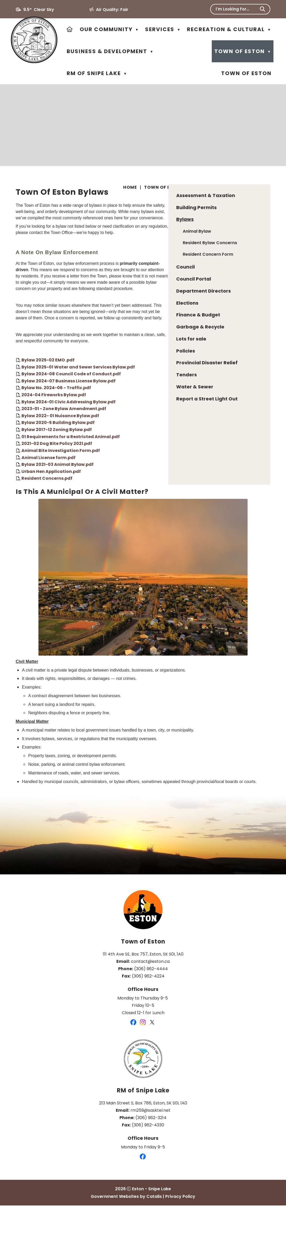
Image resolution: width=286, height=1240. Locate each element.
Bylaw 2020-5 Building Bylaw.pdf (165, 442)
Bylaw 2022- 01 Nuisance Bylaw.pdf (167, 435)
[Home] (70, 29)
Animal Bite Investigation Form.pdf (168, 470)
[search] (237, 9)
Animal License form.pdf (156, 477)
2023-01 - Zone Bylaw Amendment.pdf (171, 428)
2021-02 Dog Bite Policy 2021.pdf (164, 463)
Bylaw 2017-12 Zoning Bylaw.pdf (164, 449)
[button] (262, 9)
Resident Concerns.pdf (154, 498)
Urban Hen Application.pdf (158, 491)
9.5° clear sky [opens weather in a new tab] (38, 10)
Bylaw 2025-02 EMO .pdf (155, 379)
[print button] (268, 188)
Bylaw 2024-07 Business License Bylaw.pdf (176, 400)
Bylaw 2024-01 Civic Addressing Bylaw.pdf (176, 421)
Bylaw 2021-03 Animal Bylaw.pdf (165, 484)
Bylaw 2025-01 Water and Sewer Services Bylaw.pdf (185, 386)
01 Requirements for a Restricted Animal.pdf (178, 456)
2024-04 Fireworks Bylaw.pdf (161, 414)
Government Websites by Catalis (126, 1231)
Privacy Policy (180, 1231)
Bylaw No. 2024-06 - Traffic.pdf (163, 407)
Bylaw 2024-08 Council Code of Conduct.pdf (178, 393)
